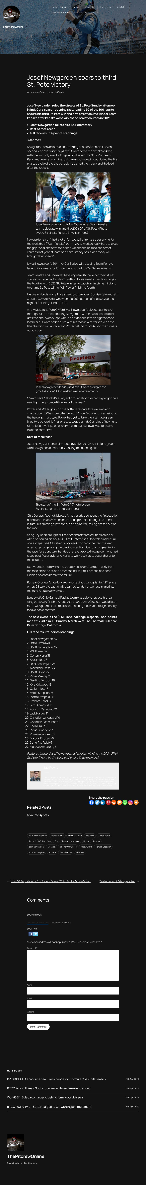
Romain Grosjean (103, 846)
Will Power (80, 852)
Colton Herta (104, 835)
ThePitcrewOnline (13, 26)
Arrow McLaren (75, 835)
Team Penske (66, 852)
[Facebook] (91, 802)
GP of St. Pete (44, 841)
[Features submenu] (80, 7)
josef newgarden (36, 846)
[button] (31, 933)
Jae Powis (40, 92)
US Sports (59, 92)
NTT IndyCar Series (68, 846)
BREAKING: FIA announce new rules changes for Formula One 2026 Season (56, 1079)
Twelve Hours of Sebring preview (117, 881)
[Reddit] (113, 802)
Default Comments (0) (37, 922)
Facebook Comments (60, 922)
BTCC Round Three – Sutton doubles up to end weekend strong (49, 1088)
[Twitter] (97, 802)
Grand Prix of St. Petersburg (67, 841)
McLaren (51, 846)
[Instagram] (130, 802)
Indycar (51, 92)
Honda (86, 841)
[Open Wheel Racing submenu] (70, 12)
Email (30, 998)
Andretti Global (57, 835)
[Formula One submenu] (96, 7)
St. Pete (52, 852)
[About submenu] (97, 12)
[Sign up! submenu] (68, 7)
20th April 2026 (132, 1079)
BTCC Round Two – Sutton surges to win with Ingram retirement (49, 1106)
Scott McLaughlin (36, 852)
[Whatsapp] (124, 802)
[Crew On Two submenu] (112, 7)
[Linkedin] (102, 802)
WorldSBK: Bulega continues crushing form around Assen (45, 1097)
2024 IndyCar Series (38, 835)
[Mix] (119, 802)
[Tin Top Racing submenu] (88, 12)
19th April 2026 (132, 1088)
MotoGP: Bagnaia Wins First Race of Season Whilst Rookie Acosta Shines (51, 881)
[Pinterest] (108, 802)
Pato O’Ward (86, 846)
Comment (32, 948)
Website (30, 1011)
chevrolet (90, 835)
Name (30, 985)
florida (31, 841)
